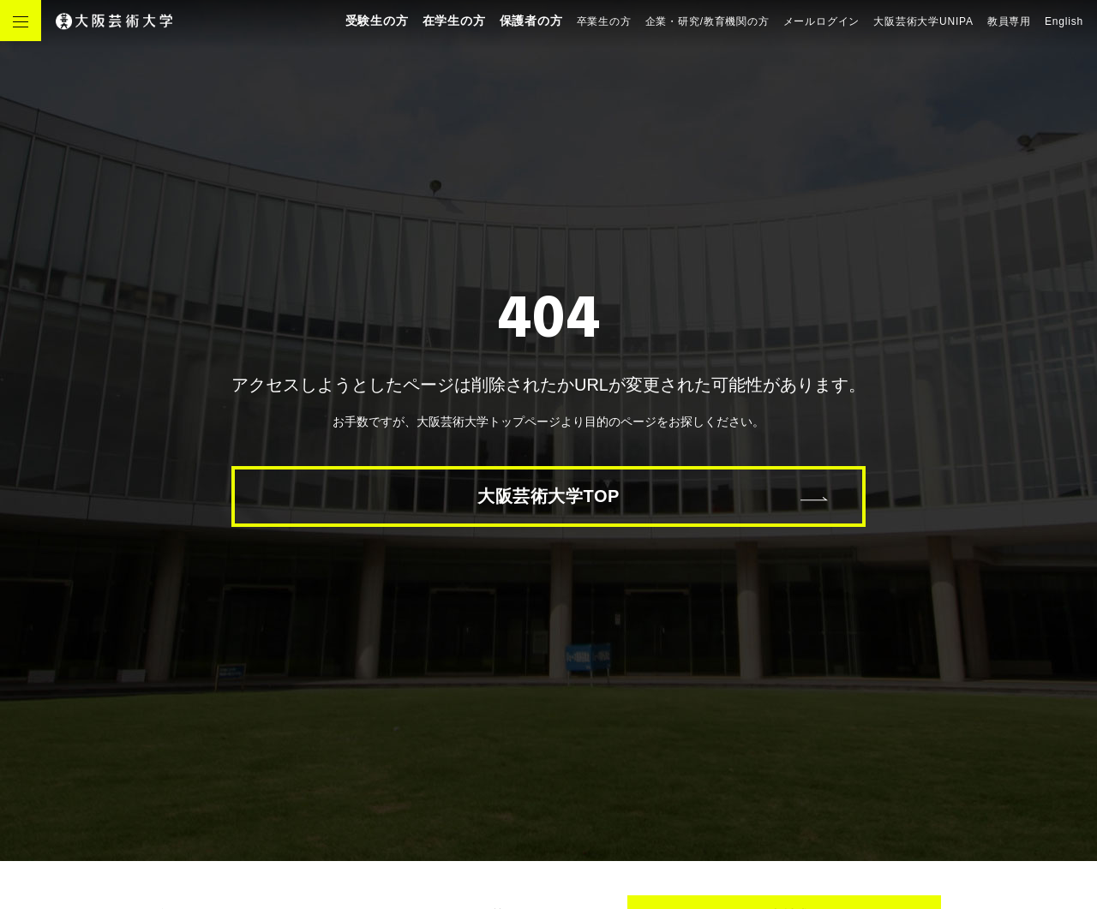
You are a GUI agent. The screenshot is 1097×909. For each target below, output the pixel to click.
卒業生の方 (604, 21)
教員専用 (1009, 21)
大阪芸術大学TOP (548, 496)
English (1064, 21)
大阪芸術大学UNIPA (923, 21)
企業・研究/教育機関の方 (707, 21)
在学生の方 (454, 20)
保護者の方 (531, 20)
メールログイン (821, 21)
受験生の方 (377, 20)
